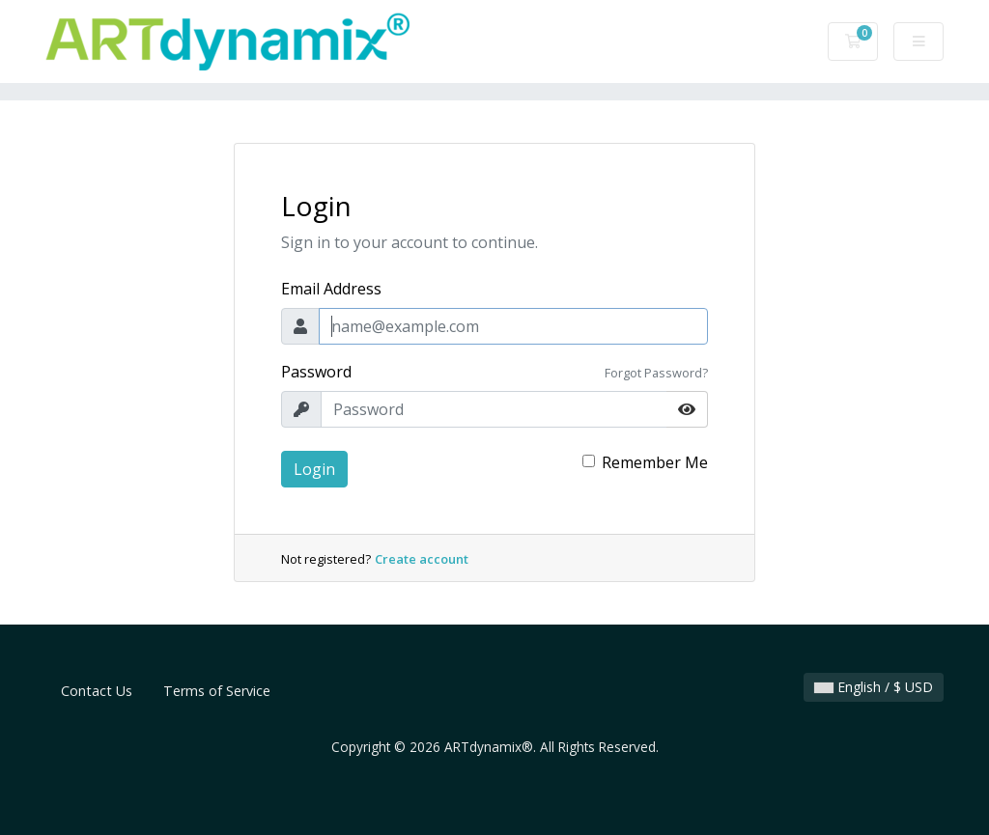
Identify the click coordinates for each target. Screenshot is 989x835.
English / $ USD (873, 687)
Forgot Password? (656, 372)
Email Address (331, 288)
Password (316, 371)
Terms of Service (216, 691)
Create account (421, 559)
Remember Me (655, 462)
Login (314, 469)
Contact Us (96, 691)
